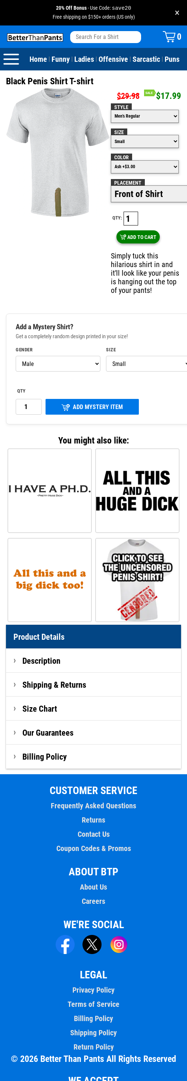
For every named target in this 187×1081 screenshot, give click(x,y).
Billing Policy (44, 738)
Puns (170, 59)
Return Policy (93, 1028)
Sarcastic (145, 59)
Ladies (83, 59)
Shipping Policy (93, 1014)
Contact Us (93, 815)
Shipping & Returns (54, 666)
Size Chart (39, 690)
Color (121, 158)
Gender (24, 331)
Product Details (39, 618)
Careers (93, 882)
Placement (127, 183)
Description (41, 642)
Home (38, 59)
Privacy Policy (93, 971)
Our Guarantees (48, 714)
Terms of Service (93, 985)
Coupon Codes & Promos (94, 830)
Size (119, 133)
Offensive (112, 59)
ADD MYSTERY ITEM (92, 389)
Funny (60, 59)
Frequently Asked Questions (93, 787)
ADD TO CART (165, 218)
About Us (93, 868)
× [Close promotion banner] (177, 13)
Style (121, 107)
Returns (93, 801)
